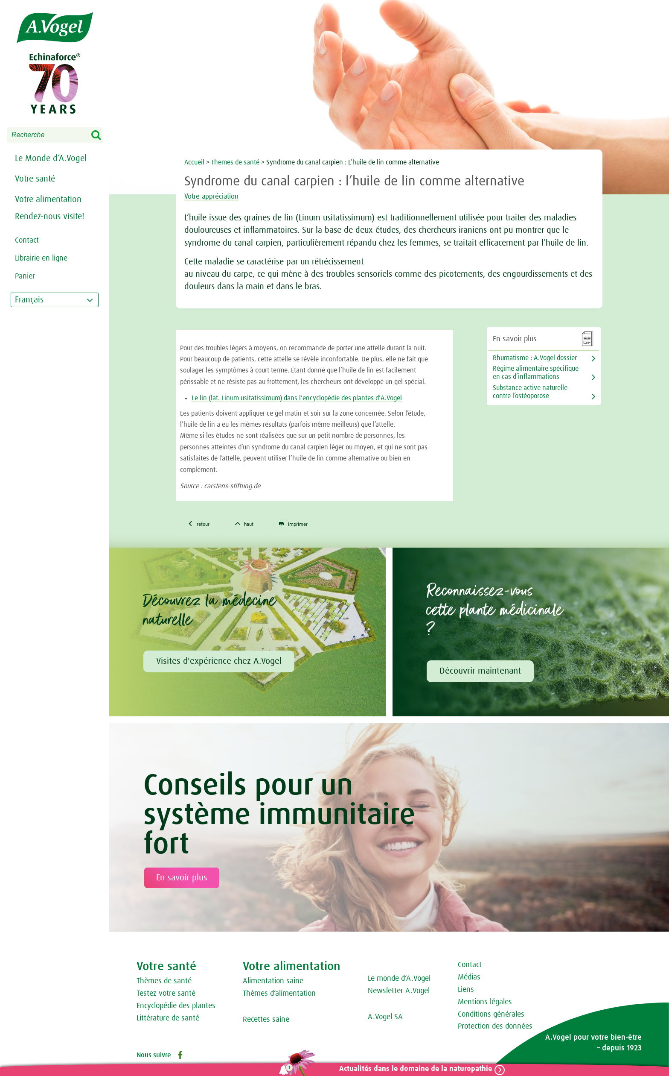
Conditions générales (491, 1016)
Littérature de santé (168, 1020)
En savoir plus (181, 880)
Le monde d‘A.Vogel (399, 981)
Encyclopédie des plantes (176, 1008)
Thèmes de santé (164, 983)
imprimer (311, 525)
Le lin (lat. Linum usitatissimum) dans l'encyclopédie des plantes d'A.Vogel (297, 398)
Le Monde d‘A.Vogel (51, 158)
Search (101, 135)
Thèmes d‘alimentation (279, 996)
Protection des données (495, 1028)
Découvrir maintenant (480, 673)
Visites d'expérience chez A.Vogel (219, 663)
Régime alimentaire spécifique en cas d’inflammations (536, 372)
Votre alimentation (48, 199)
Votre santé (35, 179)
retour (202, 525)
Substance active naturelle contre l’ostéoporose (530, 391)
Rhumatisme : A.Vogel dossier (535, 358)
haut (254, 525)
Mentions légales (485, 1004)
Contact (470, 967)
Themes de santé (236, 162)
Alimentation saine (273, 983)
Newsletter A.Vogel (399, 993)
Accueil (194, 162)
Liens (466, 992)
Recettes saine (266, 1022)
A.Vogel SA (385, 1019)
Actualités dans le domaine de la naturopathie (410, 1069)
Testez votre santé (166, 996)
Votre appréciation (220, 196)
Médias (469, 979)
